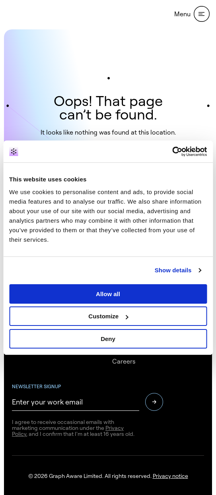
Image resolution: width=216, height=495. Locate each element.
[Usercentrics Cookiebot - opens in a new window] (172, 151)
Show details (173, 270)
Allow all (108, 294)
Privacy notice (170, 475)
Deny (108, 338)
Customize (108, 316)
